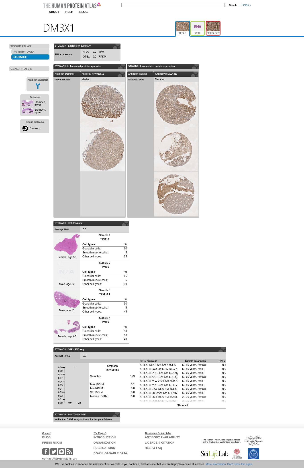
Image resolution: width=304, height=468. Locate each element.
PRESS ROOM (52, 442)
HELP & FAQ (153, 448)
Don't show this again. (240, 464)
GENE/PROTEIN (21, 68)
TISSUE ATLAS (20, 46)
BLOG (83, 12)
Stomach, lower (40, 103)
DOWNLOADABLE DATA (110, 453)
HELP (69, 12)
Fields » (246, 5)
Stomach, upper (40, 111)
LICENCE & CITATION (159, 442)
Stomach (35, 128)
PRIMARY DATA (23, 51)
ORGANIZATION (105, 442)
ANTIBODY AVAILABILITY (162, 437)
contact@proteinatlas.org (59, 458)
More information (216, 464)
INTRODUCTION (105, 437)
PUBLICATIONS (104, 448)
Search (233, 5)
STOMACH (20, 57)
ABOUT (54, 12)
